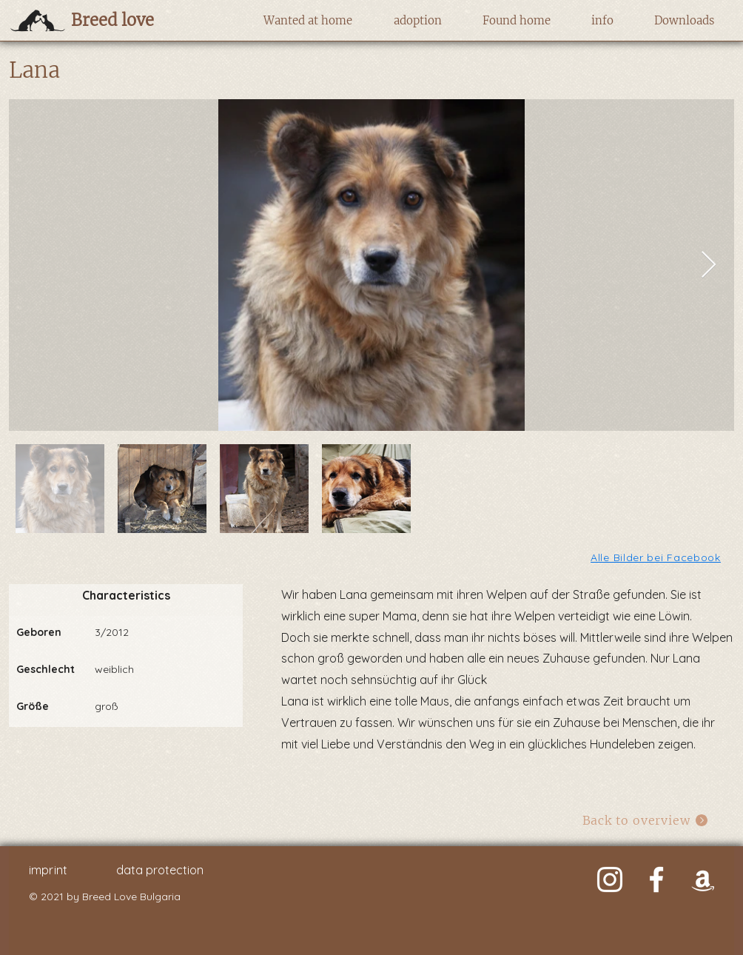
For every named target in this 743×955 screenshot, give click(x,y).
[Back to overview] (645, 820)
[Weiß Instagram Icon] (610, 879)
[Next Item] (708, 265)
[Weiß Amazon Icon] (703, 879)
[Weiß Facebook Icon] (656, 879)
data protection (160, 869)
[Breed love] (136, 20)
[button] (307, 21)
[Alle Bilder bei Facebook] (656, 557)
